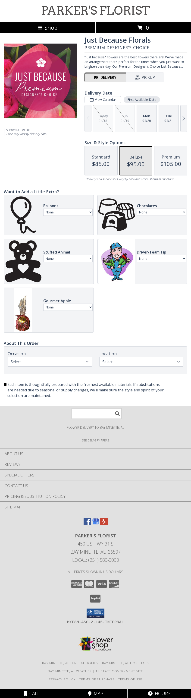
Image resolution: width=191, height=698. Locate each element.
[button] (95, 613)
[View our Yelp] (104, 523)
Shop (47, 27)
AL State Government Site (119, 671)
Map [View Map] (95, 693)
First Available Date (141, 99)
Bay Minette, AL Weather (70, 671)
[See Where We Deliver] (95, 440)
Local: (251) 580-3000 (95, 560)
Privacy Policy (62, 679)
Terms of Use (130, 679)
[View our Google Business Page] (95, 523)
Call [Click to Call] (32, 693)
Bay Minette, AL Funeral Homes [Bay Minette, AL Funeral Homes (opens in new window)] (70, 663)
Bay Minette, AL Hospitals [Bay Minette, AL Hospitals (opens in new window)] (125, 663)
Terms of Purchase (96, 679)
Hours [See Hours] (159, 693)
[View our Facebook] (87, 523)
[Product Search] (97, 413)
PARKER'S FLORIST (95, 10)
